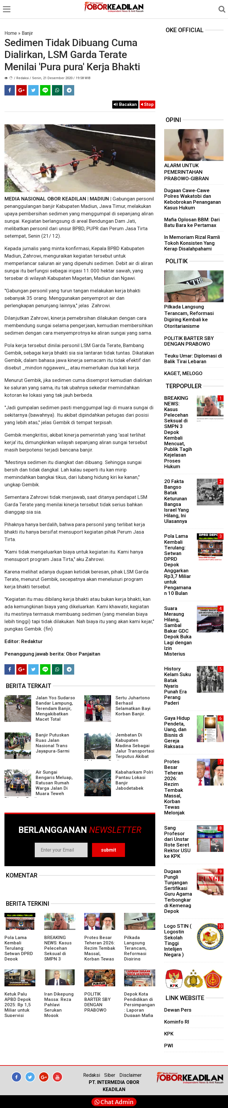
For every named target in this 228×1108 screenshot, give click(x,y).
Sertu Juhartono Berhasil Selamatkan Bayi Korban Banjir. (133, 706)
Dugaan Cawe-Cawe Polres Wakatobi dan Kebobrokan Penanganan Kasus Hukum (192, 199)
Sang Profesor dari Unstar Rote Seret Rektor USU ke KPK (177, 842)
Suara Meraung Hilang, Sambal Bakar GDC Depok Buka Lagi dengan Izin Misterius (178, 631)
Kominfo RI (176, 1022)
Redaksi (91, 1075)
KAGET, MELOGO (183, 373)
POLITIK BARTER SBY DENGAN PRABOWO (97, 1002)
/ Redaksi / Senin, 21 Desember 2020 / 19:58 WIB (52, 78)
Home (10, 33)
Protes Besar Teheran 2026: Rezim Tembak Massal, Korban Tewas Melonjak (99, 951)
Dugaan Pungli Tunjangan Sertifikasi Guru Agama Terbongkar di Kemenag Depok (178, 891)
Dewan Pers (177, 1010)
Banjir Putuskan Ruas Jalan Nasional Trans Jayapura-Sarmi (52, 743)
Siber (109, 1075)
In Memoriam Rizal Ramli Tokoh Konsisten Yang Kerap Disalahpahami (192, 242)
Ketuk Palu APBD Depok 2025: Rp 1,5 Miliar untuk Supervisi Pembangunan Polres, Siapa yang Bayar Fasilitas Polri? (19, 1015)
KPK (168, 1034)
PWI (168, 1046)
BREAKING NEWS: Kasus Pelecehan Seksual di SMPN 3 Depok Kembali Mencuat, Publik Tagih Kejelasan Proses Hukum (178, 432)
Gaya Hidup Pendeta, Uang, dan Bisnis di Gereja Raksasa (177, 732)
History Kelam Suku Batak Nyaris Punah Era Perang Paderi (177, 686)
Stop (147, 104)
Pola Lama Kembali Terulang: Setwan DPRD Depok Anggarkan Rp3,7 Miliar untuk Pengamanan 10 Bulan (177, 564)
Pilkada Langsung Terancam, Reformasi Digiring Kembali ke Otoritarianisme (139, 956)
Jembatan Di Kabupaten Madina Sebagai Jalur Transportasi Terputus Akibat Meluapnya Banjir (119, 748)
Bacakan (125, 104)
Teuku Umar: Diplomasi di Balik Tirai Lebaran (193, 358)
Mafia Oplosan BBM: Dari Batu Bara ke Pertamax (192, 222)
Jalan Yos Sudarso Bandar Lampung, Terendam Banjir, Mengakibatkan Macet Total (55, 708)
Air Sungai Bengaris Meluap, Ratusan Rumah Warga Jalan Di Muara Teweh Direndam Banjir (38, 786)
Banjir (27, 33)
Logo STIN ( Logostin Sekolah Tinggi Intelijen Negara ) (177, 940)
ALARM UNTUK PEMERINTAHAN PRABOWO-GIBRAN (186, 171)
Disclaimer (130, 1075)
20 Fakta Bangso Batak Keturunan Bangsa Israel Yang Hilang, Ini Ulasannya (176, 501)
